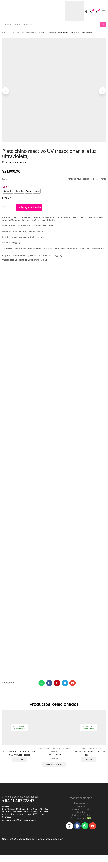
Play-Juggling (55, 255)
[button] (87, 11)
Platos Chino (40, 260)
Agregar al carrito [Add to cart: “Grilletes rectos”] (54, 767)
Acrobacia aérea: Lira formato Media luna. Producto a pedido (19, 755)
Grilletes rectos (54, 756)
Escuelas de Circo (30, 32)
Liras (19, 750)
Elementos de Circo (44, 750)
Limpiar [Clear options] (6, 198)
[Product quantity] (7, 207)
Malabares (14, 32)
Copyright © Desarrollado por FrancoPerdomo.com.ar (32, 845)
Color (5, 186)
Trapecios (97, 750)
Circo (16, 255)
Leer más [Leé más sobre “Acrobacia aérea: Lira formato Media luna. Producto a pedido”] (19, 762)
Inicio (4, 32)
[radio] (8, 191)
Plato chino (35, 255)
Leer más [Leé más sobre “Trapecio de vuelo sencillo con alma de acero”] (89, 762)
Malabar (24, 255)
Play (45, 255)
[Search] (103, 24)
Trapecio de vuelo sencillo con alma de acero (88, 755)
